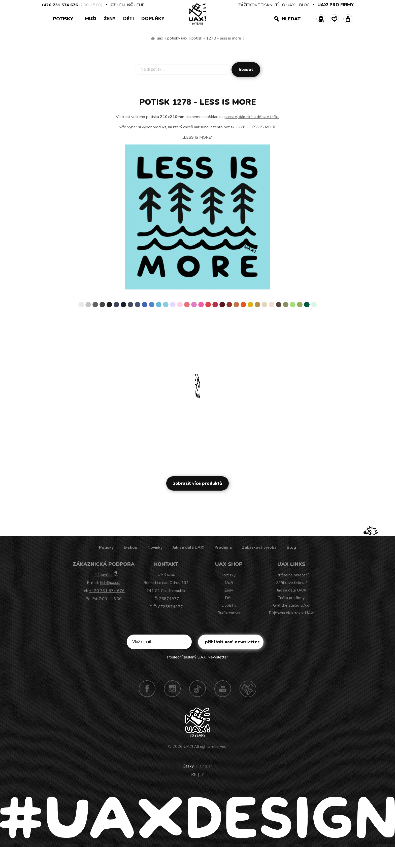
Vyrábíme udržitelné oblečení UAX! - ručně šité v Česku (152, 38)
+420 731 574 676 (59, 5)
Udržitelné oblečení (291, 575)
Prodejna (223, 547)
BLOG (304, 5)
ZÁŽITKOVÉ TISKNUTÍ (258, 5)
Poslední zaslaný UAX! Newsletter (197, 657)
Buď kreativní (228, 613)
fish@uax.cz (110, 582)
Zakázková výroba (259, 547)
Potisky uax (177, 38)
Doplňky (152, 19)
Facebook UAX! (147, 688)
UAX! (188, 746)
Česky (188, 766)
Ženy (110, 19)
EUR (140, 5)
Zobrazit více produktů (197, 483)
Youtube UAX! (222, 688)
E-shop (130, 547)
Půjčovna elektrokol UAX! (291, 613)
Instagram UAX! (172, 688)
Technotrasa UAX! (247, 688)
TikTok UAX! (197, 688)
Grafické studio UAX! (291, 605)
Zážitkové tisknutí (291, 582)
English (206, 766)
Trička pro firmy (291, 598)
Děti (128, 19)
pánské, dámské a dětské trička (251, 117)
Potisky (65, 18)
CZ (113, 5)
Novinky (154, 547)
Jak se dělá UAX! (188, 547)
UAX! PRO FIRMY (335, 5)
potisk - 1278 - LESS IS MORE (216, 38)
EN (122, 5)
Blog (291, 547)
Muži (90, 19)
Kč (130, 5)
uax (160, 38)
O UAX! (288, 5)
